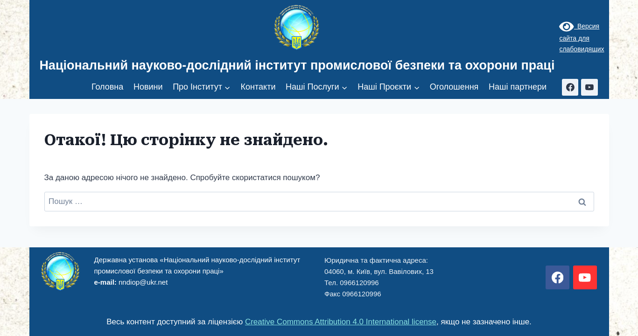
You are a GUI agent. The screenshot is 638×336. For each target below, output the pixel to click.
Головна (107, 86)
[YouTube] (589, 87)
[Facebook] (570, 87)
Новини (148, 86)
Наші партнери (518, 86)
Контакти (258, 86)
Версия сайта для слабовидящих (581, 37)
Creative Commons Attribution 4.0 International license (340, 321)
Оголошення (454, 86)
